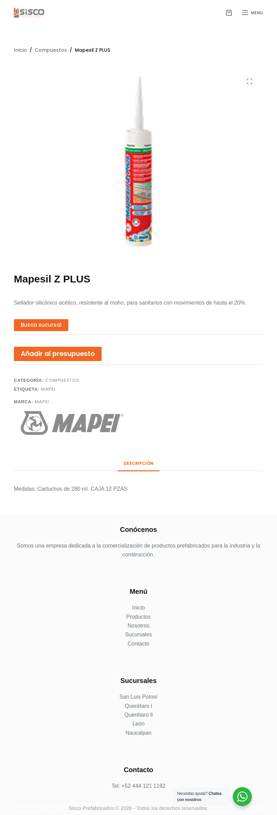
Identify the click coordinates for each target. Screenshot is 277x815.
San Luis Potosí (138, 697)
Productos (138, 617)
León (139, 724)
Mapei (42, 401)
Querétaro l (138, 706)
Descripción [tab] (138, 463)
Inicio (138, 607)
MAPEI (48, 389)
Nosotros (138, 626)
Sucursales (138, 634)
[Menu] (252, 13)
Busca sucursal (41, 324)
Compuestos (62, 380)
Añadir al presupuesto (58, 353)
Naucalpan (138, 733)
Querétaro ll (138, 715)
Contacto (138, 644)
